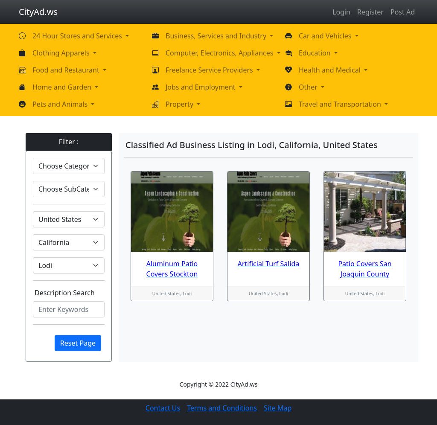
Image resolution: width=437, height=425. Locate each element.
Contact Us (163, 408)
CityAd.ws (38, 11)
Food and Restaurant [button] (66, 70)
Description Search (65, 292)
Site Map (277, 408)
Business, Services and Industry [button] (217, 36)
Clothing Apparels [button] (61, 53)
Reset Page (78, 343)
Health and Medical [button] (330, 70)
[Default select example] (69, 166)
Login (341, 12)
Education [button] (315, 53)
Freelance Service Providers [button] (210, 70)
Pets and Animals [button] (60, 104)
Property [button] (180, 104)
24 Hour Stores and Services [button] (78, 36)
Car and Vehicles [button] (326, 36)
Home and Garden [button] (62, 87)
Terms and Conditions (222, 408)
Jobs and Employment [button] (201, 87)
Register (370, 12)
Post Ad (402, 12)
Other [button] (309, 87)
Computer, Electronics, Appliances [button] (220, 53)
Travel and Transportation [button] (341, 104)
